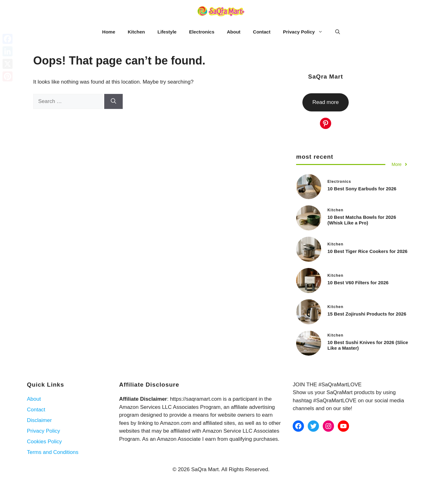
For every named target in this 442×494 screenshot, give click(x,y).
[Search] (113, 101)
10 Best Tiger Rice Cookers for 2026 (367, 251)
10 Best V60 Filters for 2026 (357, 282)
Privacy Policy (306, 32)
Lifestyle (167, 31)
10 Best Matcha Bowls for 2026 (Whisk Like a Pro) (361, 219)
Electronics (201, 31)
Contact (261, 31)
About (233, 31)
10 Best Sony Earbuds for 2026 (361, 188)
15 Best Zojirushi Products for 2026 (366, 313)
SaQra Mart (325, 76)
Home (108, 31)
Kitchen (136, 31)
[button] (337, 32)
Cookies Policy (44, 442)
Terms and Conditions (52, 452)
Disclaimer (39, 420)
